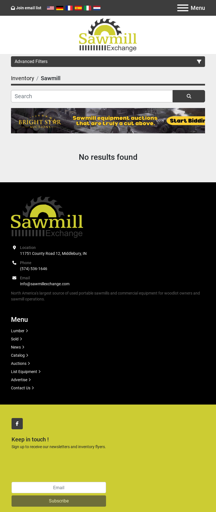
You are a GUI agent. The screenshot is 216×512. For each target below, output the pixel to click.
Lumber (17, 331)
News (16, 347)
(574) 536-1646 (33, 268)
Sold (15, 339)
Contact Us (20, 388)
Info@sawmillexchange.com (44, 284)
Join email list (28, 8)
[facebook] (17, 423)
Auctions (18, 363)
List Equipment (24, 371)
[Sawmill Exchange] (47, 216)
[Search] (92, 96)
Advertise (19, 380)
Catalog (18, 355)
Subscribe (59, 501)
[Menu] (182, 8)
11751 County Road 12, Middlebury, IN (53, 253)
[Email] (59, 487)
